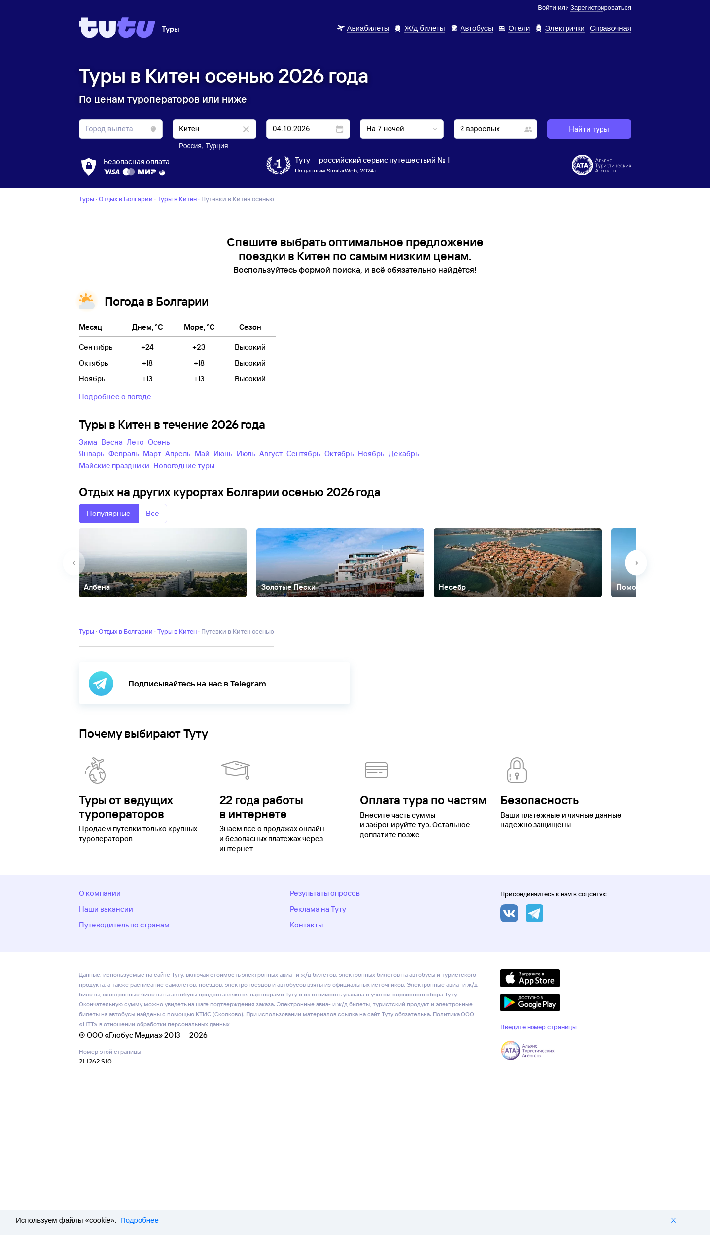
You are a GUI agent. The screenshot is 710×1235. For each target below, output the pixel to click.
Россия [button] (190, 146)
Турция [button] (217, 146)
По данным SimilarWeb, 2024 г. (337, 170)
